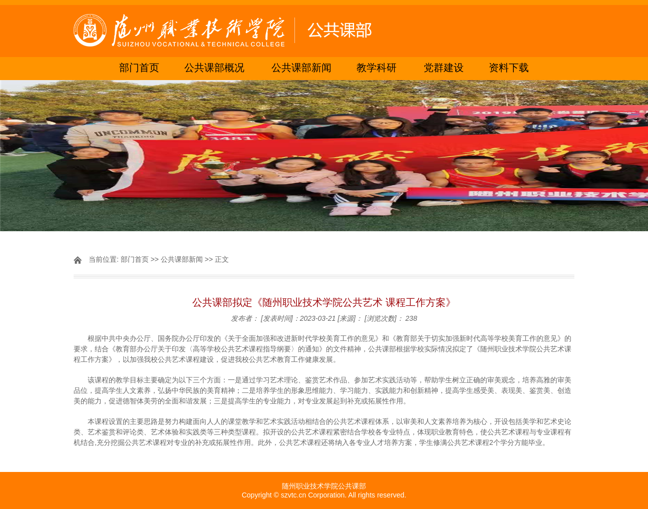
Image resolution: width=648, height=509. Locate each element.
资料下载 (509, 68)
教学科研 (377, 68)
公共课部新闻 (301, 68)
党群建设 (444, 68)
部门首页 (139, 68)
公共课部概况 (214, 68)
